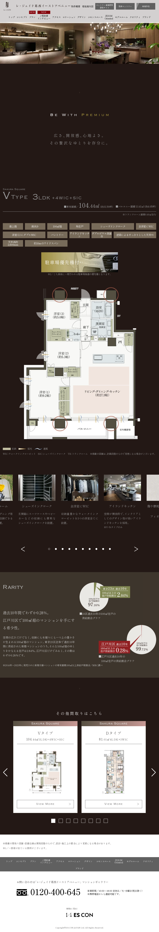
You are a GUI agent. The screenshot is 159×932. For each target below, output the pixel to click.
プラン (32, 17)
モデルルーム (121, 17)
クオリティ (135, 17)
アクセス (56, 17)
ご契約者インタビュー (44, 17)
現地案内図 (87, 6)
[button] (23, 549)
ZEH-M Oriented (109, 17)
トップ (11, 17)
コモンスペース (95, 17)
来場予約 (146, 6)
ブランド (146, 17)
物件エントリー (125, 6)
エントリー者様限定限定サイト (104, 6)
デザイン (81, 17)
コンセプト (21, 17)
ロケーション (69, 17)
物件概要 (75, 6)
